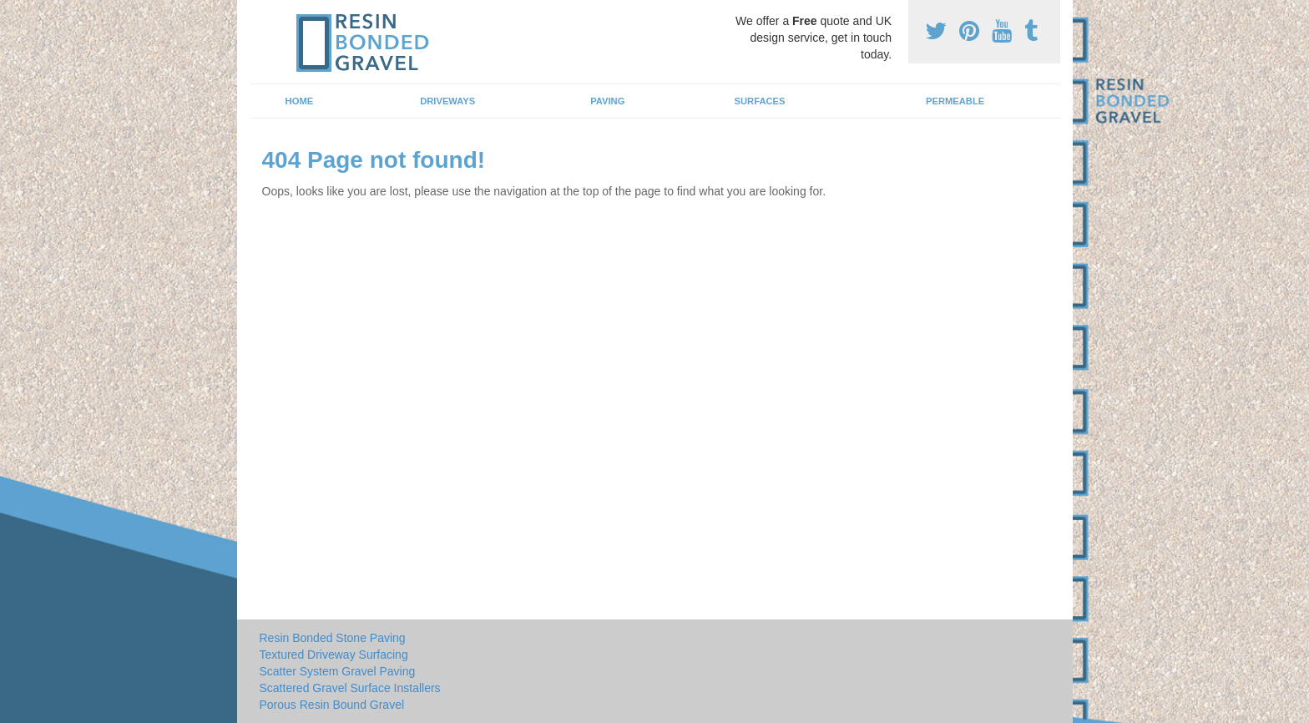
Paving (607, 101)
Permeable (955, 101)
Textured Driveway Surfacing (334, 654)
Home (300, 101)
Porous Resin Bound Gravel (332, 704)
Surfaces (760, 101)
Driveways (447, 101)
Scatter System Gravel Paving (338, 671)
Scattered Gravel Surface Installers (350, 688)
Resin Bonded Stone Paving (333, 638)
